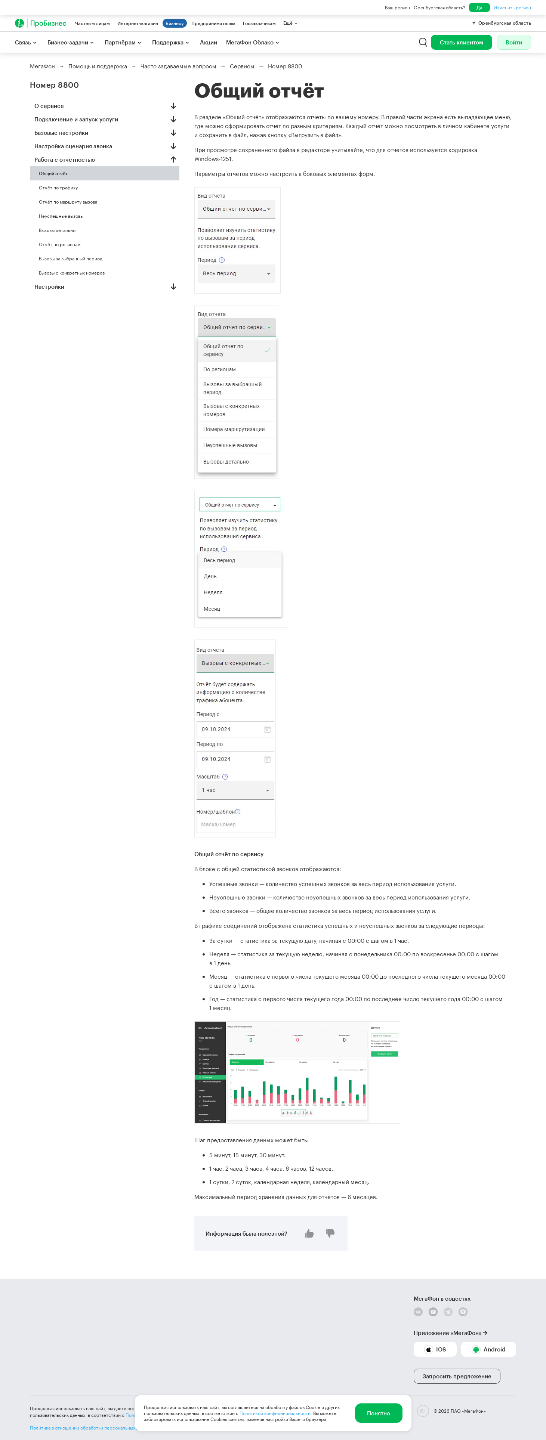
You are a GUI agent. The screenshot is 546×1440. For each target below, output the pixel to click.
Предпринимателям (213, 23)
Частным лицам (92, 23)
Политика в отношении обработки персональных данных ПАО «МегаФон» (109, 1427)
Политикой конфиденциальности (275, 1413)
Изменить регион (512, 7)
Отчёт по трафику (58, 187)
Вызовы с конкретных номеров (72, 272)
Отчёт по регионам (59, 244)
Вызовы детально (57, 230)
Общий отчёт (53, 173)
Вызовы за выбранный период (70, 258)
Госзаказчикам (259, 23)
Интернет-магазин (137, 23)
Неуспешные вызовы (61, 216)
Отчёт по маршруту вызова (68, 201)
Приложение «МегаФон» (447, 1332)
